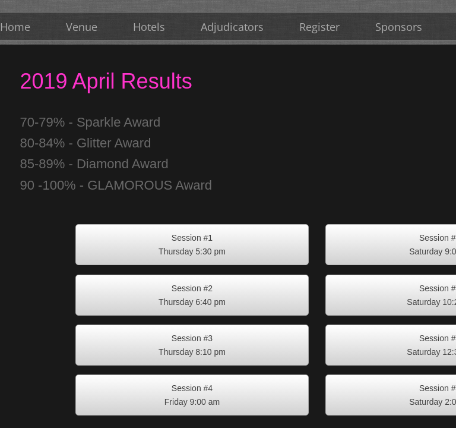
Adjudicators (232, 27)
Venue (81, 27)
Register (319, 27)
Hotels (149, 27)
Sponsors (398, 27)
